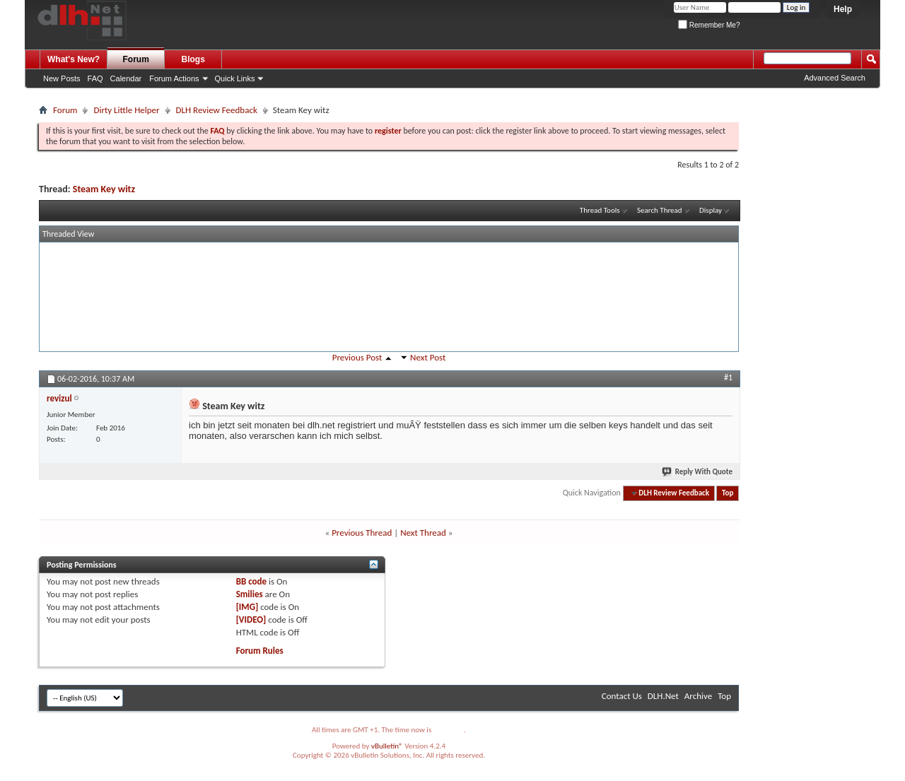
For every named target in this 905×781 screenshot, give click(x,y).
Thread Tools (600, 210)
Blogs (193, 59)
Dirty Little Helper (126, 110)
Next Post (427, 357)
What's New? (73, 59)
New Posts (62, 78)
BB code (251, 581)
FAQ (95, 78)
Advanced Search (834, 78)
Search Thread (659, 210)
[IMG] (247, 606)
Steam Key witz (104, 189)
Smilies (249, 594)
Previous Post (357, 357)
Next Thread (423, 532)
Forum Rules (260, 650)
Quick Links (235, 78)
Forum (136, 59)
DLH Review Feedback (216, 110)
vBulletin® (387, 746)
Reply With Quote (697, 471)
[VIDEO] (251, 619)
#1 (728, 377)
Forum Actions (174, 78)
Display (710, 210)
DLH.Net (663, 696)
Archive (698, 696)
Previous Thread (362, 532)
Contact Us (622, 696)
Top (727, 493)
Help (843, 9)
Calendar (126, 78)
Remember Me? (709, 25)
